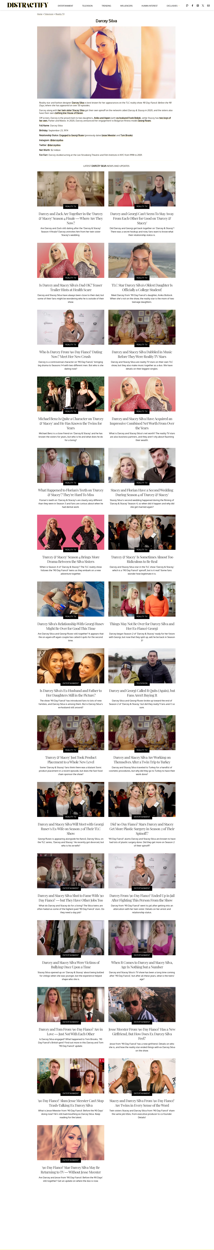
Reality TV (60, 14)
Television (87, 6)
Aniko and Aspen (102, 118)
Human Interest (150, 6)
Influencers (126, 6)
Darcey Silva (78, 102)
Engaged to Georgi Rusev (71, 135)
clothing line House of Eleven (68, 113)
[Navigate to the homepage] (28, 5)
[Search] (187, 5)
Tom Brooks (126, 135)
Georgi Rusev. (144, 120)
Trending (106, 6)
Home (39, 14)
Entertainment (65, 6)
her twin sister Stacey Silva (70, 110)
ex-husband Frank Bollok (128, 118)
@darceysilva (56, 140)
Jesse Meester (109, 135)
